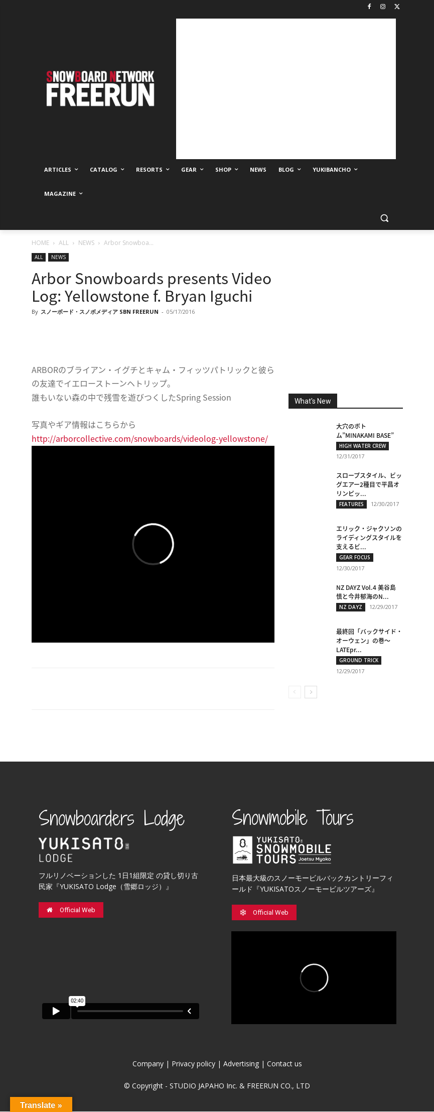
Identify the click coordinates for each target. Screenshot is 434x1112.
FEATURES (351, 504)
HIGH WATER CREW (362, 445)
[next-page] (311, 692)
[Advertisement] (286, 89)
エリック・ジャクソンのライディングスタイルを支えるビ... (369, 538)
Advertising (241, 1064)
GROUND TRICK (358, 660)
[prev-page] (294, 692)
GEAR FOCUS (354, 557)
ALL (64, 242)
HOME (40, 242)
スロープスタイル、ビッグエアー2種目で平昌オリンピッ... (369, 485)
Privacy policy (193, 1064)
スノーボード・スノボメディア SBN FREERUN (100, 311)
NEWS (86, 242)
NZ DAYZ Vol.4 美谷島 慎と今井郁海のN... (366, 592)
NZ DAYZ (350, 607)
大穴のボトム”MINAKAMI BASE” (365, 431)
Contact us (284, 1064)
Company (148, 1064)
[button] (384, 218)
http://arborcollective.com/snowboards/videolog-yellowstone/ (150, 438)
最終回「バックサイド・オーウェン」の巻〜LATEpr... (369, 641)
